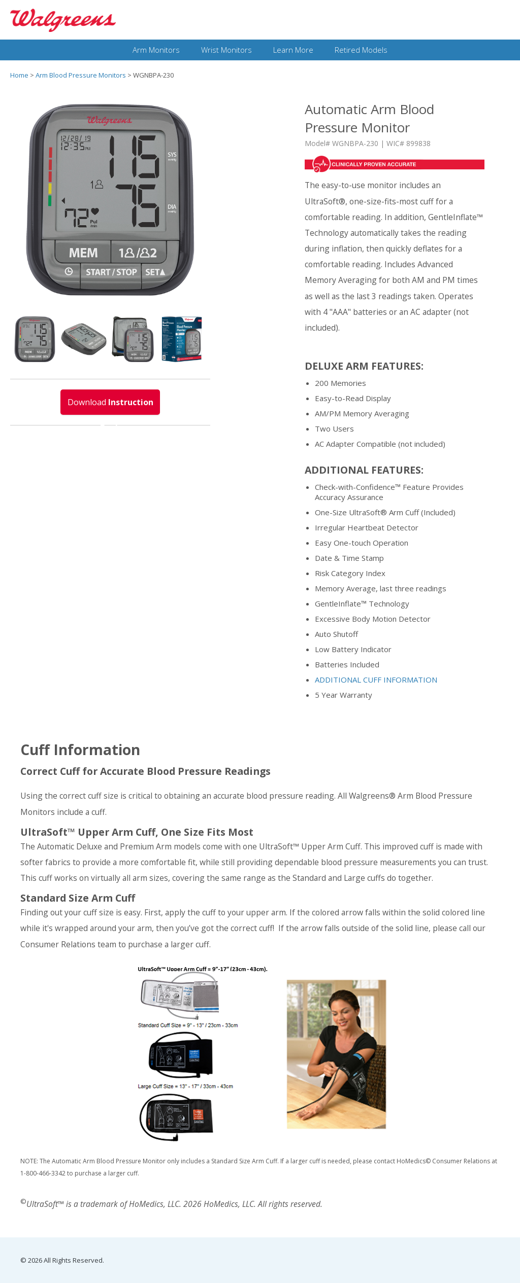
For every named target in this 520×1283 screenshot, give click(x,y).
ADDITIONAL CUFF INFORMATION (376, 679)
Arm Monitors (156, 50)
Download (110, 406)
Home (19, 75)
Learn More (293, 50)
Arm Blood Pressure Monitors (81, 75)
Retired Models (361, 50)
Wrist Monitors (226, 50)
